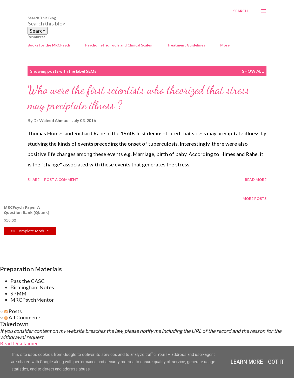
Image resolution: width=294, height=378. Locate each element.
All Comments (23, 317)
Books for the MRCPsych (49, 45)
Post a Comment (61, 179)
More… (226, 45)
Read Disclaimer (19, 343)
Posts (13, 311)
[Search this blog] (141, 23)
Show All (253, 71)
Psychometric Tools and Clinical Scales (118, 45)
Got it (276, 362)
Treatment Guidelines (186, 45)
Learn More (246, 362)
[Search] (240, 11)
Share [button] (33, 179)
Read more (255, 179)
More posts (254, 198)
